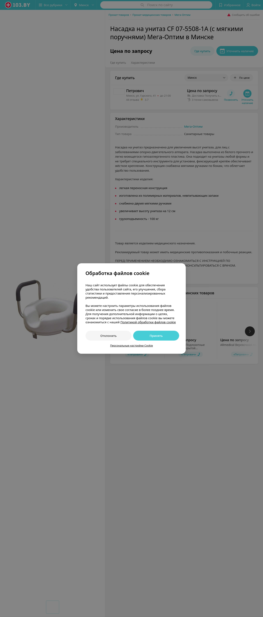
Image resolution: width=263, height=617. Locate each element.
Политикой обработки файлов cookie (148, 322)
